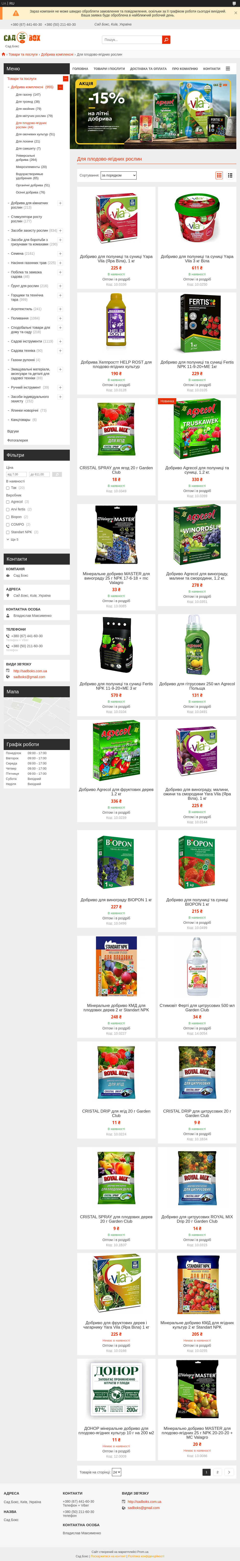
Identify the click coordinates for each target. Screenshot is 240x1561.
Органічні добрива (29, 185)
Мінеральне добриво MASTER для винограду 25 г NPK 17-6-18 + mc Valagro (116, 578)
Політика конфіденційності (146, 1556)
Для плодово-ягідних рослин (31, 125)
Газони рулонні (23, 360)
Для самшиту (26, 148)
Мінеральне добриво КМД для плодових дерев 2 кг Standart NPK (116, 1007)
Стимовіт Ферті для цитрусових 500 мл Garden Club (197, 1007)
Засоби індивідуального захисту (30, 399)
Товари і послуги (109, 69)
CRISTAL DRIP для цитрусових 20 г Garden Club (197, 1113)
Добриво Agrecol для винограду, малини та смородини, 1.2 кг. (197, 576)
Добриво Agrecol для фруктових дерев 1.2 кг (116, 791)
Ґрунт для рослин (25, 286)
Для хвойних (25, 109)
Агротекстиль (21, 309)
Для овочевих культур (32, 134)
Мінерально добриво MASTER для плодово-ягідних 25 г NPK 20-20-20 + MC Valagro (197, 1433)
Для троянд (24, 101)
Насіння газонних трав (29, 263)
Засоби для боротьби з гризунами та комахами (29, 242)
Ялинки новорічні (25, 410)
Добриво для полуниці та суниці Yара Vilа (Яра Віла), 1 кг (116, 258)
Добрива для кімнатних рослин (29, 205)
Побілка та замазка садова (26, 274)
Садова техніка (23, 351)
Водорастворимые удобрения (29, 176)
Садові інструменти (26, 341)
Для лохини (24, 141)
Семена (17, 253)
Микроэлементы (28, 167)
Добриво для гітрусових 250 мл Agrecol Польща (197, 686)
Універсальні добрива (25, 158)
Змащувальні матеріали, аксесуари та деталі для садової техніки (30, 373)
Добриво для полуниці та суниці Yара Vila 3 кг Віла (197, 258)
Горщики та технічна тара (27, 297)
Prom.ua (142, 1552)
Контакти (211, 69)
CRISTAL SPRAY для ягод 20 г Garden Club (116, 470)
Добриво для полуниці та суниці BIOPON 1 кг (197, 902)
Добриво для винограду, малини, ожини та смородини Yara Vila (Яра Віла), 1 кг (197, 794)
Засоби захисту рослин (29, 230)
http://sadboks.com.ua (30, 671)
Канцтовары (21, 420)
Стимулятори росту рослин (26, 219)
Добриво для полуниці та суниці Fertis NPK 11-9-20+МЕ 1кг (197, 364)
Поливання (20, 318)
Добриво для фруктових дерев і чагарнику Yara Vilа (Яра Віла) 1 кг (116, 1325)
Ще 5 (14, 539)
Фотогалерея (17, 440)
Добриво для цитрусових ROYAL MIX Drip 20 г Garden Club (197, 1219)
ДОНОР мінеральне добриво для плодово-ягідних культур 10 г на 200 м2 (116, 1430)
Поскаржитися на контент (108, 1556)
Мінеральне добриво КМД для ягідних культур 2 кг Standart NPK (197, 1325)
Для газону (24, 94)
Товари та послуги (23, 54)
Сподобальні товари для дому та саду (30, 330)
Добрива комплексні (57, 54)
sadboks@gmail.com (29, 677)
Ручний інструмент (26, 387)
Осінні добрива (27, 192)
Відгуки (13, 431)
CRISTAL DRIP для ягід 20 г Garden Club (116, 1113)
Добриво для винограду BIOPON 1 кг (116, 900)
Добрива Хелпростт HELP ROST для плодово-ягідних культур (116, 364)
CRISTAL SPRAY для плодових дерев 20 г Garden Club (116, 1219)
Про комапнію (185, 69)
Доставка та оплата (148, 69)
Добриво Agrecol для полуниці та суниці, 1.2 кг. (197, 470)
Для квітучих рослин (31, 116)
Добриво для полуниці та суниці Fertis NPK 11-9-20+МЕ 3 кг (116, 686)
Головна (80, 69)
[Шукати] (166, 40)
